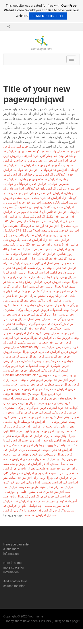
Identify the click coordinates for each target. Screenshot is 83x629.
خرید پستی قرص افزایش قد (60, 347)
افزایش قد (62, 216)
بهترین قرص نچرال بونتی (35, 379)
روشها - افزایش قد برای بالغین (44, 431)
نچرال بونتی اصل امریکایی (52, 263)
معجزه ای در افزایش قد (43, 463)
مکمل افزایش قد (42, 216)
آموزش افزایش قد (48, 165)
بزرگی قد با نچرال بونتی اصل (47, 319)
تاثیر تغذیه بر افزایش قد (43, 426)
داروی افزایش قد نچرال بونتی (32, 435)
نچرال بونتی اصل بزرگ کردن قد (53, 314)
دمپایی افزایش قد (21, 263)
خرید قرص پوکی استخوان (21, 412)
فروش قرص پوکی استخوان (40, 361)
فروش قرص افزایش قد (62, 351)
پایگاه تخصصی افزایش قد (43, 202)
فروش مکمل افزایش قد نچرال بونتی (46, 337)
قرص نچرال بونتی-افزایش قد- (52, 454)
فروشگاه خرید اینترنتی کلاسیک (38, 207)
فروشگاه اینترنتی (20, 226)
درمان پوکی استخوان (48, 296)
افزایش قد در (39, 184)
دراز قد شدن (28, 277)
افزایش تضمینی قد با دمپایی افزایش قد (36, 482)
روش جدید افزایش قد (21, 440)
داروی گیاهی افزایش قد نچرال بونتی (42, 272)
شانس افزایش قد (54, 254)
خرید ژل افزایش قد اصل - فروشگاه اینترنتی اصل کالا (39, 221)
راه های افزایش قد (27, 501)
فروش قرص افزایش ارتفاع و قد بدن (37, 282)
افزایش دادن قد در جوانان (46, 193)
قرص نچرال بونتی (32, 356)
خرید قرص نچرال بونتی (29, 351)
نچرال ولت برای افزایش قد (36, 477)
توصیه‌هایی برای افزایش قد (22, 449)
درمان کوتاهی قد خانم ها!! (28, 305)
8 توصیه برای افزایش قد (48, 244)
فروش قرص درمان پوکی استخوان (26, 310)
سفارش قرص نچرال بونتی (36, 384)
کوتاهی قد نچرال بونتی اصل (22, 254)
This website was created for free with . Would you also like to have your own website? (41, 11)
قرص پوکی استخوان (42, 370)
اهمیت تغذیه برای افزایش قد (39, 473)
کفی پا (22, 240)
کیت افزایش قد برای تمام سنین (49, 491)
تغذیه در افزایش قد (54, 501)
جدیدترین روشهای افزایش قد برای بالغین (42, 235)
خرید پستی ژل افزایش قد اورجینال (55, 226)
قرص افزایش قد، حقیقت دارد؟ (40, 510)
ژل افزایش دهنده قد (38, 515)
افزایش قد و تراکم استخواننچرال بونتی (37, 300)
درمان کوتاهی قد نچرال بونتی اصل (53, 258)
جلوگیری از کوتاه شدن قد (45, 328)
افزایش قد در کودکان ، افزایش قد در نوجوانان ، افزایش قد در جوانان (38, 174)
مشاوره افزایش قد (16, 216)
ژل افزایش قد (37, 240)
